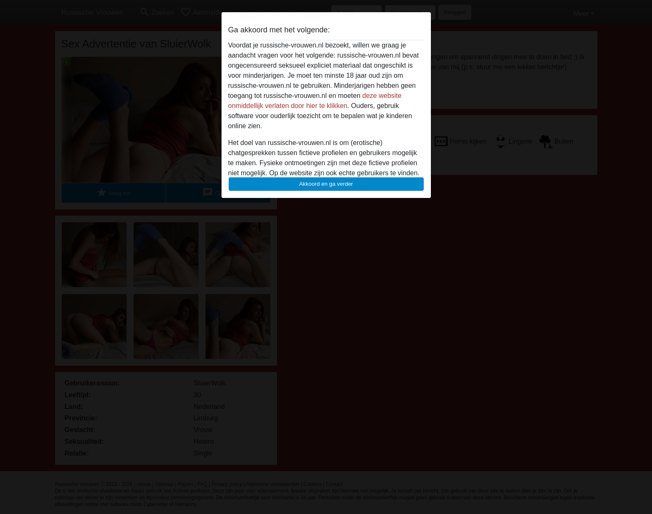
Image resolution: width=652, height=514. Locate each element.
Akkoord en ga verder (326, 184)
